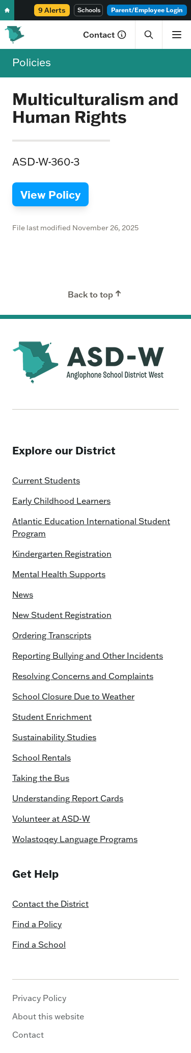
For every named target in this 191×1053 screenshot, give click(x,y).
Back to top (95, 294)
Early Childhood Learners (61, 501)
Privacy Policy (39, 998)
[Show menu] (176, 34)
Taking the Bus (40, 778)
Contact (105, 35)
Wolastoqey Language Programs (75, 839)
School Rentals (41, 757)
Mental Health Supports (58, 574)
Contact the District (50, 904)
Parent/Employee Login (147, 10)
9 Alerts (52, 10)
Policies (31, 62)
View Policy (50, 194)
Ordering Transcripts (51, 635)
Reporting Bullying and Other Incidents (87, 656)
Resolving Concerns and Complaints (82, 676)
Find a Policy (37, 924)
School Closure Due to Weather (73, 696)
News (22, 594)
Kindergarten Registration (62, 554)
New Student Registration (62, 615)
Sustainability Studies (54, 737)
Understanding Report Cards (67, 798)
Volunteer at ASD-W (51, 819)
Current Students (46, 480)
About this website (48, 1016)
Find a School (39, 944)
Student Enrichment (52, 717)
